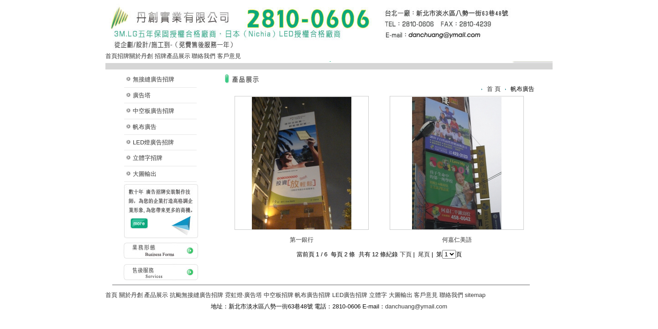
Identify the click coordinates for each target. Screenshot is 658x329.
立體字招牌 (147, 157)
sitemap (475, 295)
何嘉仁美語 (457, 239)
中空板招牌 (278, 295)
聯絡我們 (203, 56)
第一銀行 (301, 239)
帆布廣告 (145, 126)
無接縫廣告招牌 (153, 79)
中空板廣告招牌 (153, 110)
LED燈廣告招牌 (153, 142)
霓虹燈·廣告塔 (243, 295)
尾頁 (424, 254)
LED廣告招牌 (349, 295)
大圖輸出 (145, 173)
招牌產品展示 (172, 56)
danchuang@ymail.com (416, 306)
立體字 (378, 295)
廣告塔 (142, 95)
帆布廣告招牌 (312, 295)
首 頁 (494, 88)
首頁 (111, 56)
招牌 (123, 56)
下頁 (406, 254)
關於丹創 (141, 56)
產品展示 (156, 295)
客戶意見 (229, 56)
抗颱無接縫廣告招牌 (196, 295)
